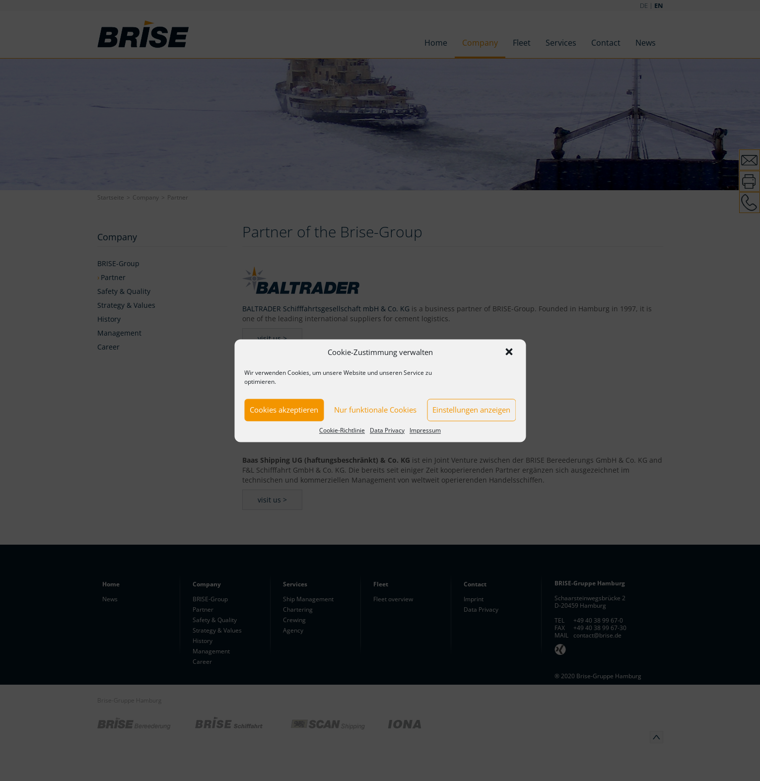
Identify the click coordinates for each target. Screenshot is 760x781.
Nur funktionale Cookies (375, 410)
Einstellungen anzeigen (471, 410)
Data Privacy (387, 430)
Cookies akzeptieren (284, 410)
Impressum (425, 430)
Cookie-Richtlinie (342, 430)
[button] (510, 352)
